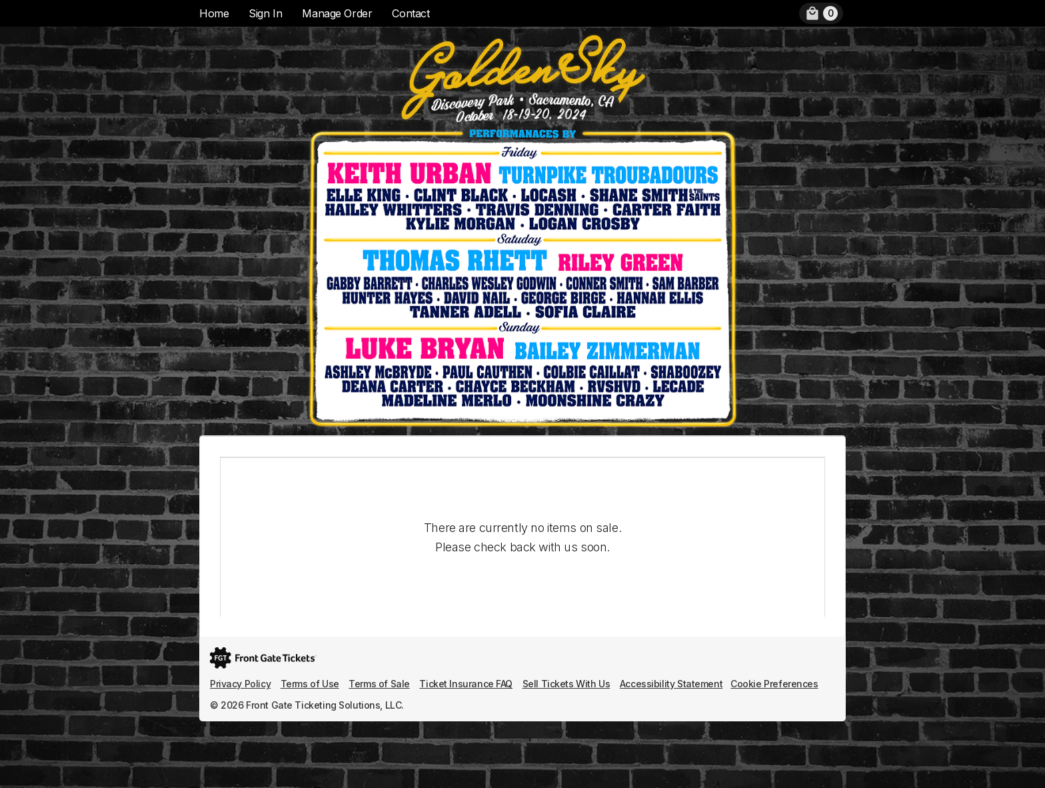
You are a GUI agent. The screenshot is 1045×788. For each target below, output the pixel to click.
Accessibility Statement (671, 683)
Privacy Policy (240, 683)
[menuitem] (821, 13)
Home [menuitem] (214, 13)
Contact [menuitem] (410, 13)
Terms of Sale (379, 683)
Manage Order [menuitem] (337, 13)
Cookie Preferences (774, 683)
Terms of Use (310, 683)
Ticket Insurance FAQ (466, 683)
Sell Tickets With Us (566, 683)
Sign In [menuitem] (265, 13)
